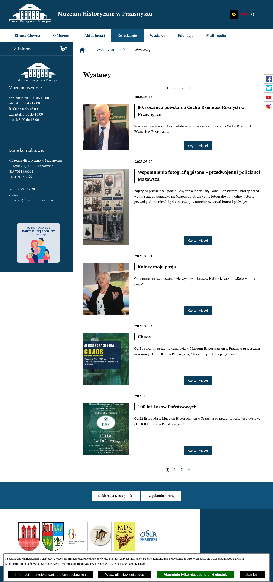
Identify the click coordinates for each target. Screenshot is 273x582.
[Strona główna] (82, 50)
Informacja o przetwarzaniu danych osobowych (50, 574)
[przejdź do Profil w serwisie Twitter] (268, 88)
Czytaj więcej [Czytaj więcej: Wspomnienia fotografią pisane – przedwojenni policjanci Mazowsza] (198, 240)
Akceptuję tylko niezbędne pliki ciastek (195, 574)
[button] (234, 14)
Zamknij (252, 574)
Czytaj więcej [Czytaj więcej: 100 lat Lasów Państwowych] (198, 450)
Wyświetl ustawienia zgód (124, 574)
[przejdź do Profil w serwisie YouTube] (268, 97)
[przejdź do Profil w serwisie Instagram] (268, 106)
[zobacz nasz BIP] (243, 14)
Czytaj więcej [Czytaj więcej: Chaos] (198, 380)
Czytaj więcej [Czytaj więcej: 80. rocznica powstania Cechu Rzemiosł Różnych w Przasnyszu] (198, 145)
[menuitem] (28, 35)
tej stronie (145, 559)
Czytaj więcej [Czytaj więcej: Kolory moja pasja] (198, 310)
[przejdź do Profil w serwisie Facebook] (268, 79)
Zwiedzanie (111, 49)
